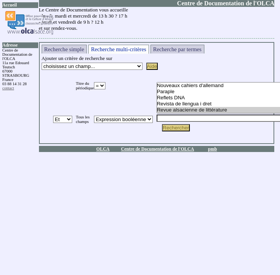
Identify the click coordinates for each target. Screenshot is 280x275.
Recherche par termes (177, 49)
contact (8, 88)
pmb (212, 149)
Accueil (9, 5)
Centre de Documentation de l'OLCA (157, 149)
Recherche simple (64, 49)
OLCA (103, 149)
